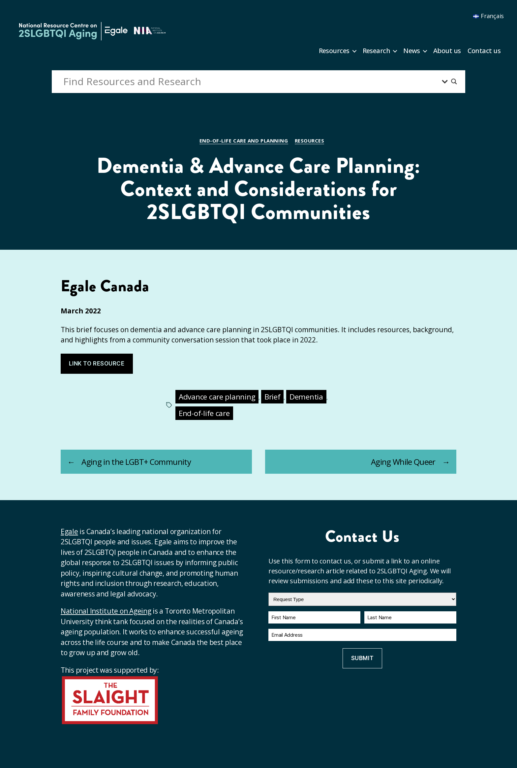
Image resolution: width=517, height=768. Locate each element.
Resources (334, 51)
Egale (69, 531)
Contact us (484, 51)
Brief (272, 397)
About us (447, 51)
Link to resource (96, 363)
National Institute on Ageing (106, 611)
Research (376, 51)
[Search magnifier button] (454, 81)
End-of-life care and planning (243, 141)
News (411, 51)
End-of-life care (204, 413)
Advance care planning (217, 397)
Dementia (306, 397)
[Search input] (251, 81)
